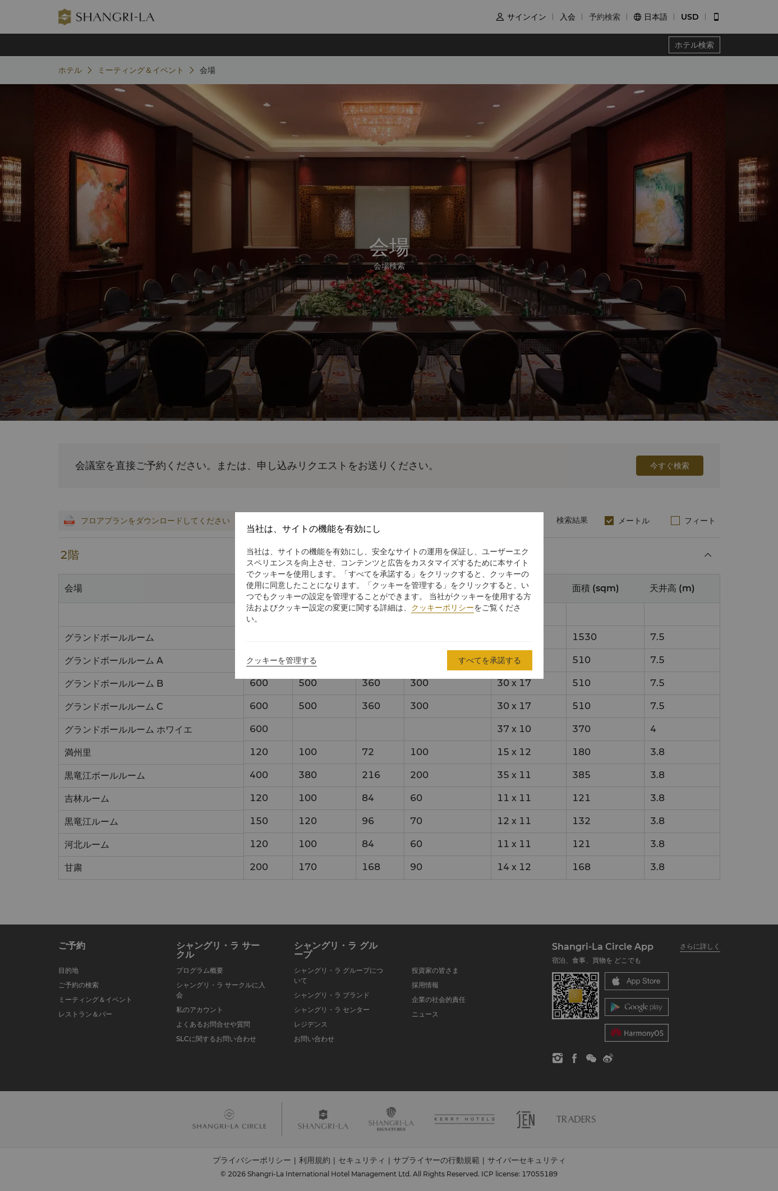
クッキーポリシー (442, 608)
